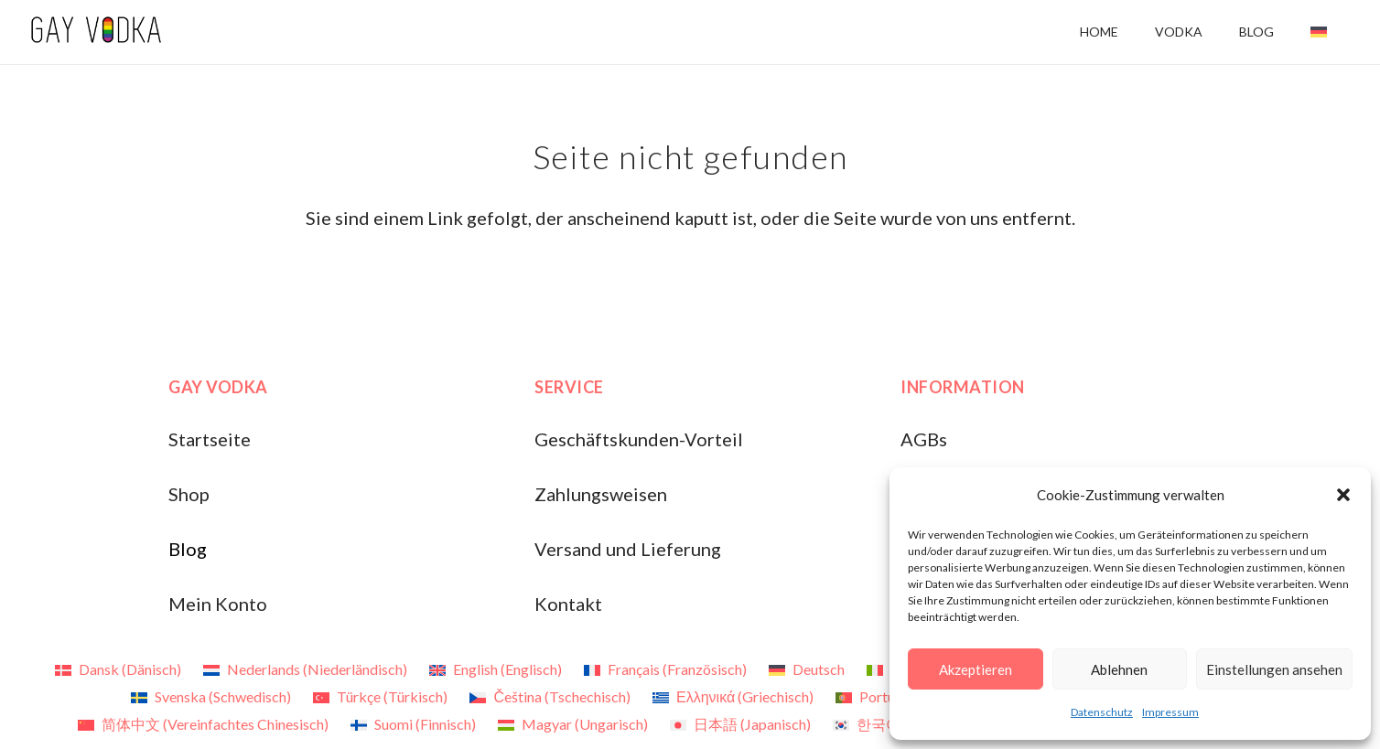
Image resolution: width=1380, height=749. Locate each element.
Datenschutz (1102, 712)
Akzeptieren (975, 669)
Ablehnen (1119, 669)
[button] (1343, 495)
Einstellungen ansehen (1274, 669)
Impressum (1170, 712)
